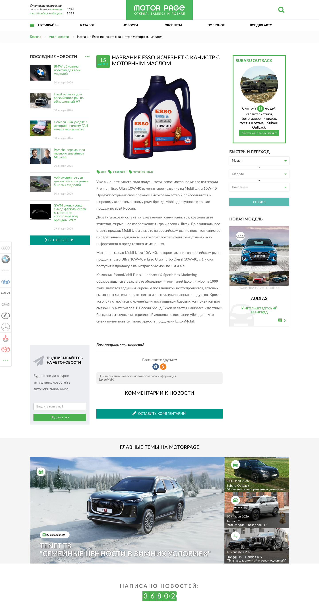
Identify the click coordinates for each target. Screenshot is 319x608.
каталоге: (56, 9)
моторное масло (143, 171)
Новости (130, 25)
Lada (5, 304)
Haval (5, 270)
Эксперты (173, 25)
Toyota (5, 349)
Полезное (216, 25)
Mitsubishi (5, 338)
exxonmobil (119, 171)
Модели (259, 174)
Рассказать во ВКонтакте (155, 366)
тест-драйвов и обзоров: (46, 13)
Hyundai (5, 281)
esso (103, 171)
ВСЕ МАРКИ (5, 360)
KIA (5, 293)
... (87, 56)
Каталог (87, 25)
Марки (259, 160)
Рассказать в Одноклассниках (163, 366)
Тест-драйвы (48, 25)
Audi (5, 247)
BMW (5, 259)
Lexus (5, 315)
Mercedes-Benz (5, 326)
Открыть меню (32, 30)
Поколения (259, 187)
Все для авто (261, 25)
